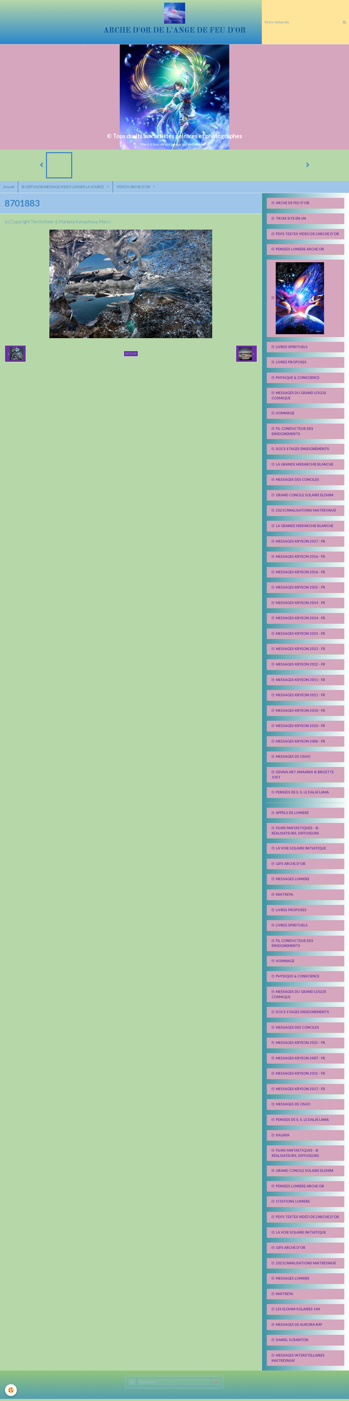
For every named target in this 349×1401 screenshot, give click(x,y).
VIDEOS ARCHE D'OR (136, 189)
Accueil (9, 189)
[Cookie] (11, 1390)
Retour (131, 355)
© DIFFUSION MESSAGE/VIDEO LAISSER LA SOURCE (64, 189)
